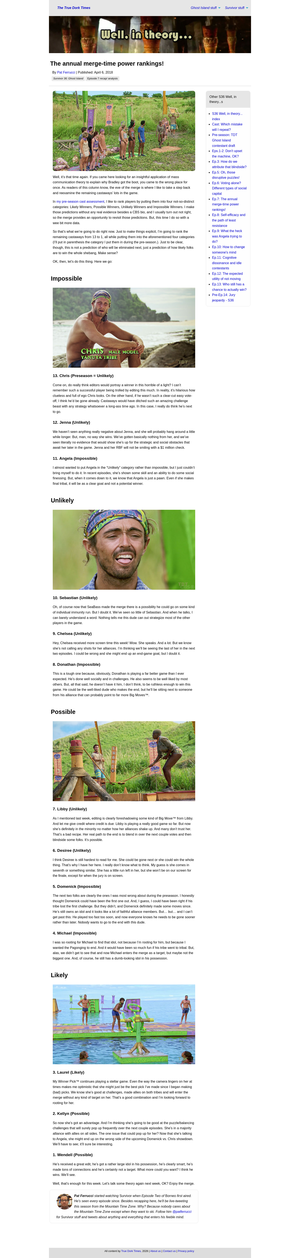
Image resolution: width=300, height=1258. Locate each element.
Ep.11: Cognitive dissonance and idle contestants (226, 263)
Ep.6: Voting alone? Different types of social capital (229, 188)
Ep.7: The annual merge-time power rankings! (225, 204)
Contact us (169, 1251)
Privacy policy (186, 1251)
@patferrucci (181, 1211)
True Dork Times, (131, 1251)
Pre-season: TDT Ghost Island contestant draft (224, 140)
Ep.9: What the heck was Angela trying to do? (227, 236)
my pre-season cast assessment (80, 201)
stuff (204, 8)
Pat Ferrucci (66, 72)
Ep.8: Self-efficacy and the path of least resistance (228, 220)
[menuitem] (205, 8)
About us (155, 1251)
